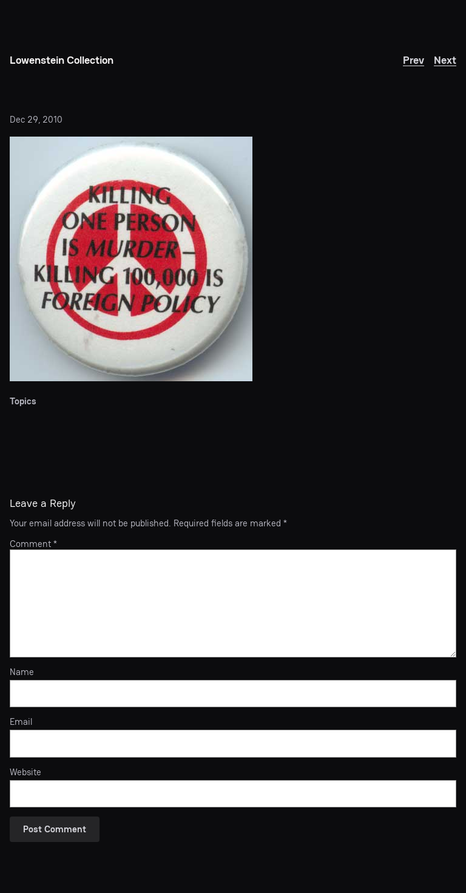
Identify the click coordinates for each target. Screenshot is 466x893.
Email (21, 721)
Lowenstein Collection (61, 60)
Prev (413, 60)
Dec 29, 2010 (36, 119)
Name (22, 672)
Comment (33, 543)
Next (445, 60)
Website (25, 772)
